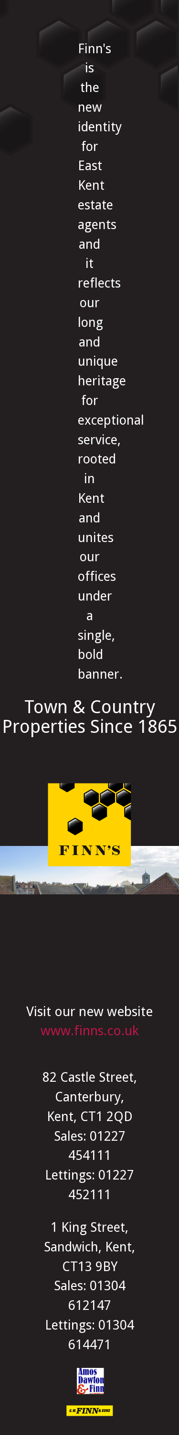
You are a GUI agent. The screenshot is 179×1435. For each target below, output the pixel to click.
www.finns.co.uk (90, 1031)
